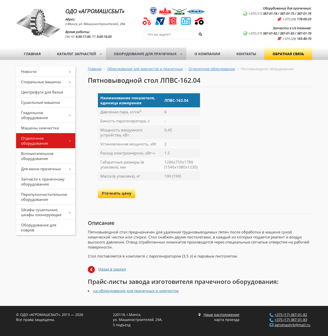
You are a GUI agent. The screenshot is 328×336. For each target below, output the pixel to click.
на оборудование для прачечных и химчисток (136, 290)
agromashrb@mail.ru (292, 325)
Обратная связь (288, 53)
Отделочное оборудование (47, 141)
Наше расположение (221, 314)
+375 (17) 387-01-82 (291, 314)
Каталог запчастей (81, 54)
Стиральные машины (47, 81)
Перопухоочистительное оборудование (44, 197)
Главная (32, 53)
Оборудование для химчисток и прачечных (145, 69)
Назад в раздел (112, 269)
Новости (47, 71)
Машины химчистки (40, 127)
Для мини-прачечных (47, 168)
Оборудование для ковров (38, 227)
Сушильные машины (40, 102)
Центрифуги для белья (42, 92)
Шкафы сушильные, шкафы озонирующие (47, 212)
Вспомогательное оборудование (37, 156)
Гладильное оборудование (47, 115)
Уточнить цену (117, 193)
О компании (207, 53)
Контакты (246, 53)
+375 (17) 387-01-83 (291, 319)
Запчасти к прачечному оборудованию (42, 182)
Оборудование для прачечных (149, 54)
